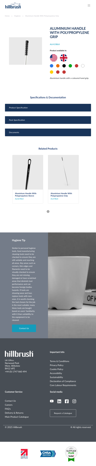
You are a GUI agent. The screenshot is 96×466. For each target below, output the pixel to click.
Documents (14, 132)
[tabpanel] (30, 179)
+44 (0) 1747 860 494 (16, 371)
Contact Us (24, 328)
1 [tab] (48, 211)
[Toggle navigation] (90, 5)
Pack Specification (17, 120)
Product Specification (18, 107)
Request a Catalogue (63, 413)
